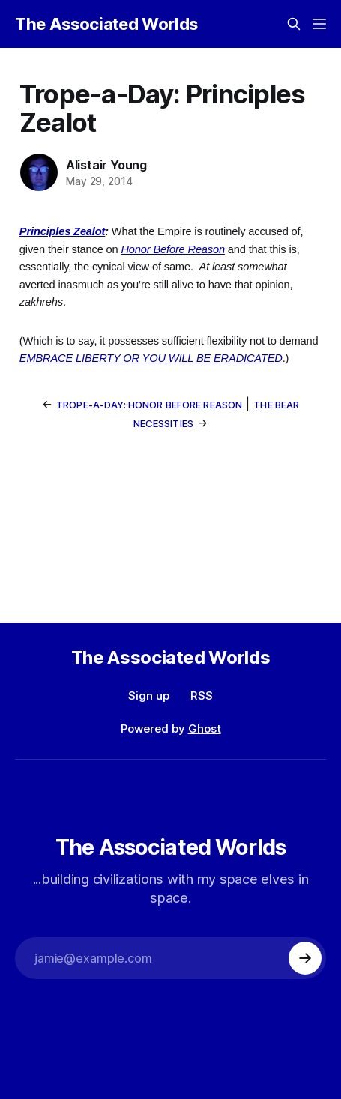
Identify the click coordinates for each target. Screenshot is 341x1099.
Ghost (204, 728)
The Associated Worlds (106, 24)
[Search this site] (294, 24)
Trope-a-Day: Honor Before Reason (149, 405)
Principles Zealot (62, 231)
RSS (201, 695)
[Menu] (319, 24)
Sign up (148, 695)
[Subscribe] (305, 958)
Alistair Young (106, 164)
